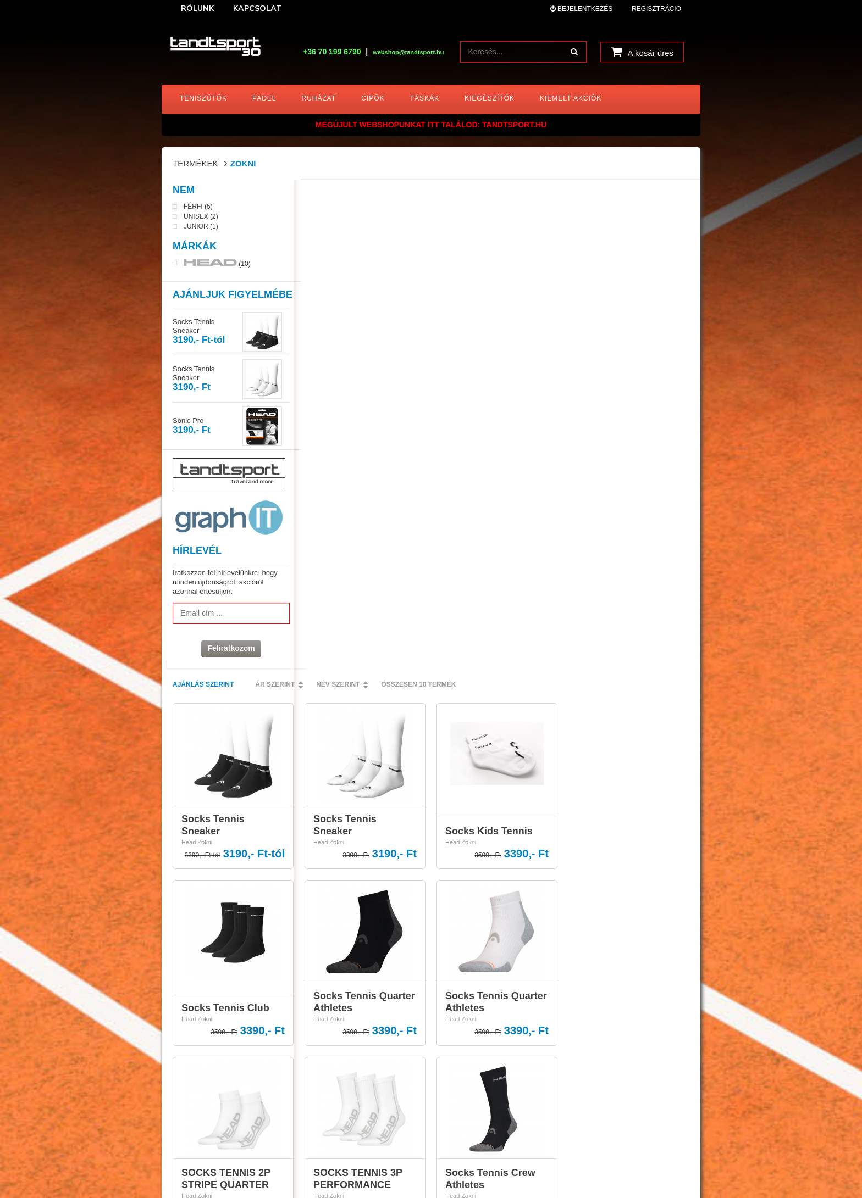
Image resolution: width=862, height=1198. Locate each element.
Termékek (195, 163)
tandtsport (231, 1169)
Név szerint (469, 196)
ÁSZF (453, 992)
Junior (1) (201, 229)
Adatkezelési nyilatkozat (480, 1007)
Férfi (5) (198, 209)
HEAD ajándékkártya (475, 1051)
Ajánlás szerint (335, 196)
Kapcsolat (459, 1022)
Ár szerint (407, 196)
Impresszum (462, 1036)
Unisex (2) (201, 219)
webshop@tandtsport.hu (206, 1004)
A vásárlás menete (472, 978)
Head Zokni (328, 353)
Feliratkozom (227, 650)
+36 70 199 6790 (332, 51)
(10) (217, 265)
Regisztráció (656, 9)
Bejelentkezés (581, 9)
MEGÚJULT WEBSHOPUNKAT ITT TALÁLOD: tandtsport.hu (431, 124)
